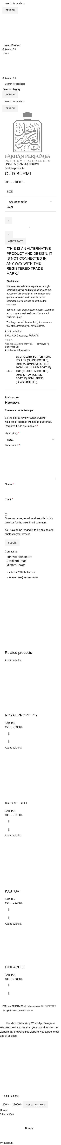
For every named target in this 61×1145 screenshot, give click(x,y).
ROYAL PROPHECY (21, 715)
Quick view (9, 741)
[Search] (30, 3)
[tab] (19, 344)
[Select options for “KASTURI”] (9, 909)
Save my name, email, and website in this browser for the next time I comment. (29, 520)
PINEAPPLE (15, 967)
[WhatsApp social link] (25, 1023)
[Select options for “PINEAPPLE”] (9, 985)
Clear (10, 207)
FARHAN (18, 164)
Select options (35, 1104)
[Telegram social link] (49, 1023)
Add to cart (15, 241)
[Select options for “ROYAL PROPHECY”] (9, 733)
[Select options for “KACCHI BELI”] (9, 821)
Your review (12, 445)
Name (9, 484)
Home (9, 164)
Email (9, 499)
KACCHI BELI (16, 803)
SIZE (10, 191)
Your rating (12, 433)
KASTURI (12, 891)
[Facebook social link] (12, 1023)
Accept (6, 1041)
